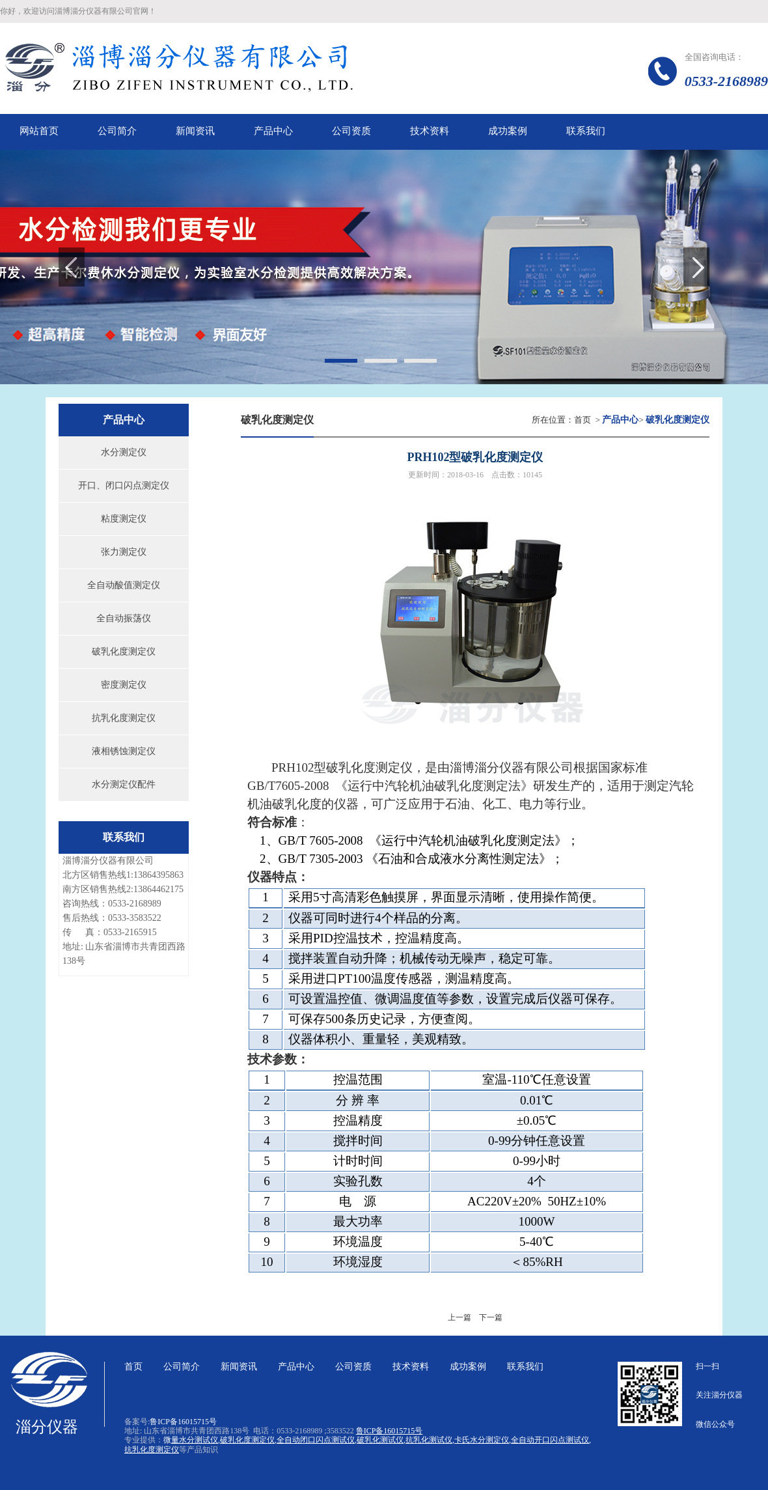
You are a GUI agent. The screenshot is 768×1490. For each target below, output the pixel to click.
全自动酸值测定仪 (123, 585)
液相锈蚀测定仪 (124, 751)
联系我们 (525, 1366)
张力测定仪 (123, 552)
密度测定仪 (123, 685)
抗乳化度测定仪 (124, 718)
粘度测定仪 (123, 519)
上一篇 (459, 1317)
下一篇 (490, 1317)
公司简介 (181, 1366)
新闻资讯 (239, 1366)
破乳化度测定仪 (124, 651)
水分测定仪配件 (124, 784)
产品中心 (296, 1366)
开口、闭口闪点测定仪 (123, 485)
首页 (582, 420)
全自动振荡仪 (123, 618)
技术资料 (410, 1366)
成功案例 (468, 1366)
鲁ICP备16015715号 (183, 1421)
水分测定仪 (123, 452)
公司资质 (353, 1366)
